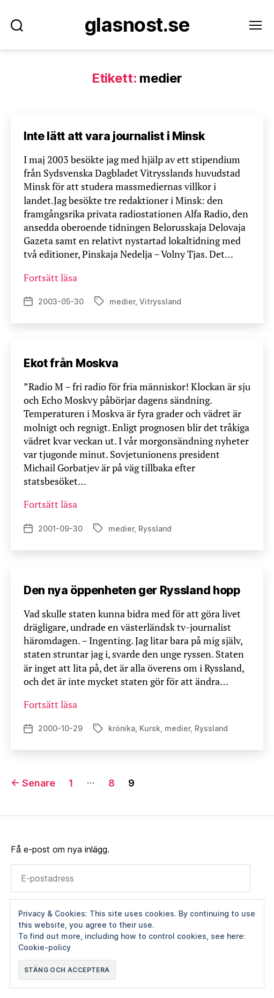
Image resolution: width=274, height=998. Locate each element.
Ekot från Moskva (71, 363)
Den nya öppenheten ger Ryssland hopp (132, 590)
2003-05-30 (61, 301)
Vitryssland (160, 301)
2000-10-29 (60, 728)
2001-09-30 (60, 528)
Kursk (149, 728)
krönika (121, 728)
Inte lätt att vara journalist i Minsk (114, 136)
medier (122, 301)
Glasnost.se (137, 24)
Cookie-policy (44, 947)
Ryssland (155, 528)
